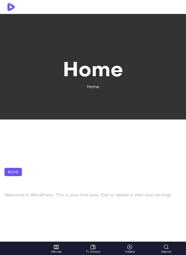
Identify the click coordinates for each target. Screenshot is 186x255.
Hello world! (30, 184)
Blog (13, 172)
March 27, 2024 (18, 204)
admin (43, 204)
